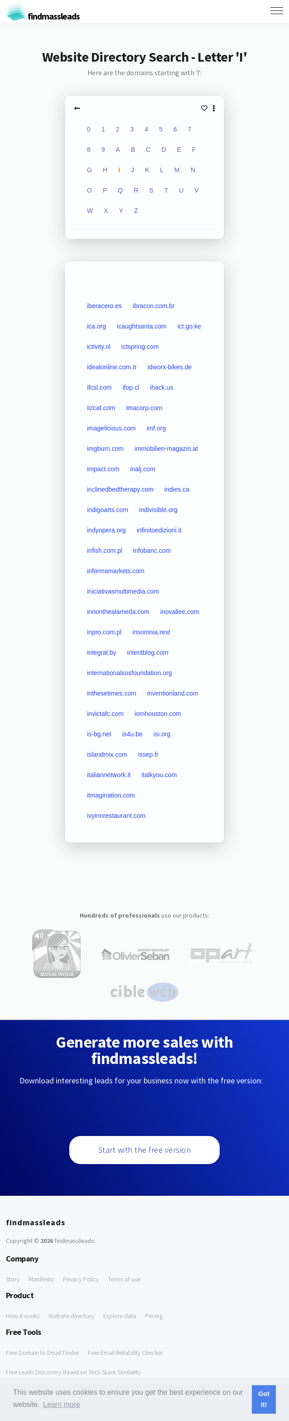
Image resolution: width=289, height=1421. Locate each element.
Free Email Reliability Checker (125, 1352)
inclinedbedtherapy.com (120, 489)
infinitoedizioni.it (159, 530)
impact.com (103, 469)
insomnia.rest (151, 632)
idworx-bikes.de (170, 367)
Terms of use (124, 1279)
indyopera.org (106, 530)
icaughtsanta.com (142, 326)
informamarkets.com (115, 571)
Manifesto (41, 1279)
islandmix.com (107, 754)
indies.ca (176, 489)
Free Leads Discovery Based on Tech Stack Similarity (73, 1372)
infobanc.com (152, 550)
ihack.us (161, 387)
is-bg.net (99, 734)
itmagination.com (111, 795)
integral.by (101, 652)
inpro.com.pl (104, 632)
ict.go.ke (189, 326)
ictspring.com (140, 346)
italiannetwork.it (109, 774)
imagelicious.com (111, 428)
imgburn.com (105, 448)
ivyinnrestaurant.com (116, 815)
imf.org (156, 428)
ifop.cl (130, 387)
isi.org (162, 734)
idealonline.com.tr (112, 367)
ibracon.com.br (154, 305)
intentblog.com (148, 652)
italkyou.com (159, 774)
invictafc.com (105, 713)
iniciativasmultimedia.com (123, 591)
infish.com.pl (104, 550)
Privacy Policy (81, 1279)
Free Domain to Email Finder (42, 1352)
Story (12, 1279)
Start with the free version (144, 1150)
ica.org (96, 326)
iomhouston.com (158, 713)
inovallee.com (179, 611)
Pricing (154, 1316)
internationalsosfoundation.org (129, 673)
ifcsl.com (99, 387)
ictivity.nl (99, 346)
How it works (22, 1316)
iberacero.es (104, 305)
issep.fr (148, 754)
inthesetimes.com (111, 693)
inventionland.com (172, 693)
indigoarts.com (107, 509)
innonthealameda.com (118, 611)
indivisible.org (158, 509)
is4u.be (132, 734)
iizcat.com (101, 407)
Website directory (71, 1316)
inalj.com (142, 469)
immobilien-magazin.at (166, 448)
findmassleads (43, 16)
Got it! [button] (264, 1399)
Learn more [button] (61, 1404)
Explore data (119, 1316)
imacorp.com (144, 407)
